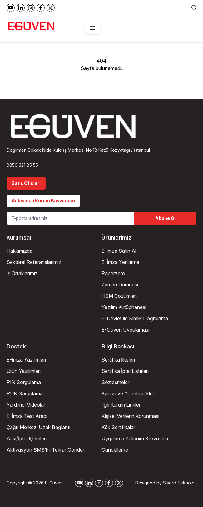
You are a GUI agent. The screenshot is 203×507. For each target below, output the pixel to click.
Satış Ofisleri (26, 183)
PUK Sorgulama (25, 393)
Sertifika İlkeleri (118, 360)
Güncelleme (115, 450)
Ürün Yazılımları (24, 371)
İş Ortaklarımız (22, 273)
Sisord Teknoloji (179, 482)
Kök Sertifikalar (118, 427)
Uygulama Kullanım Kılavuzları (135, 438)
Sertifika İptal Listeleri (125, 371)
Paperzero (113, 273)
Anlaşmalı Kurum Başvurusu (43, 200)
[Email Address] (70, 218)
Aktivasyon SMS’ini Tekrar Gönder (45, 450)
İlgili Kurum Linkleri (121, 405)
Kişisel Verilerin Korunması (130, 416)
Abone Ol (165, 218)
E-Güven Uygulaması (125, 330)
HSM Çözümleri (119, 296)
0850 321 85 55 (22, 165)
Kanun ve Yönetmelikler (128, 393)
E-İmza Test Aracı (27, 416)
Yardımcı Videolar (26, 405)
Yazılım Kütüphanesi (124, 307)
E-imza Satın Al (119, 251)
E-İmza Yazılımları (26, 360)
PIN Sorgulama (24, 382)
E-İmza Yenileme (120, 262)
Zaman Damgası (120, 284)
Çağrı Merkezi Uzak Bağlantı (38, 427)
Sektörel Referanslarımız (34, 262)
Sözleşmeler (115, 382)
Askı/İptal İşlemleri (27, 438)
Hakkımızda (19, 251)
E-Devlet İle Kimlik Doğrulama (135, 318)
